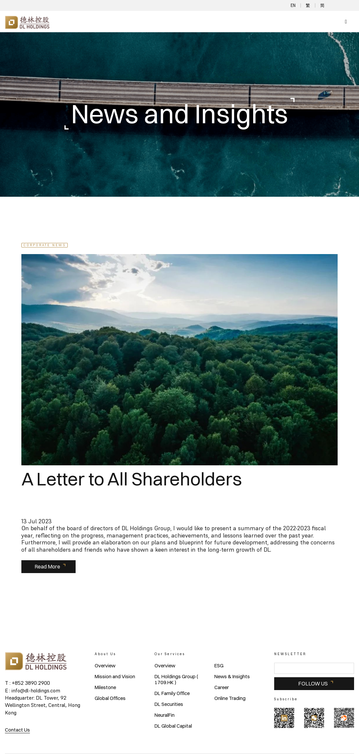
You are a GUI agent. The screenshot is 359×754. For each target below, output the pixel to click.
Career (221, 687)
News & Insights (232, 677)
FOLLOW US (313, 683)
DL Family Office (172, 693)
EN (293, 5)
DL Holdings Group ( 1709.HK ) (176, 679)
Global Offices (110, 698)
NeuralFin (165, 715)
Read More (47, 566)
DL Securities (169, 704)
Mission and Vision (115, 677)
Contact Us (17, 730)
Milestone (105, 687)
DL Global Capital (173, 726)
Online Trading (230, 698)
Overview (105, 666)
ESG (219, 666)
